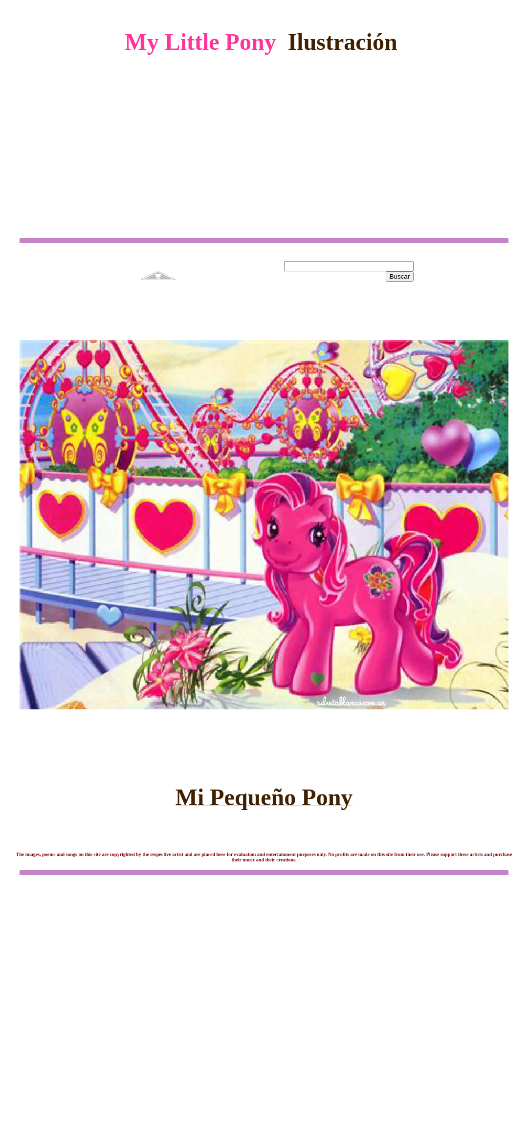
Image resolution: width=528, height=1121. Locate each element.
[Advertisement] (264, 138)
